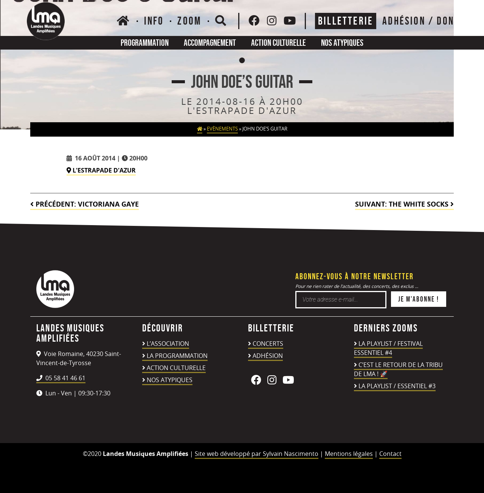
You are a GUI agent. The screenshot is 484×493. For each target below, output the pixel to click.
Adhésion (268, 355)
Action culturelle (278, 42)
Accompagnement (210, 42)
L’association (168, 343)
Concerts (268, 343)
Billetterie (345, 21)
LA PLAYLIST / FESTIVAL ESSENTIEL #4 (388, 348)
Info (154, 21)
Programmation (145, 42)
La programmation (177, 355)
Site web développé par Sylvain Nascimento (256, 453)
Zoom (189, 21)
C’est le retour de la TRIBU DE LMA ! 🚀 (398, 369)
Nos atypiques (342, 42)
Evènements (222, 129)
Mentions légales (349, 453)
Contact (390, 453)
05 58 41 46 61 (60, 378)
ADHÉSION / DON (418, 21)
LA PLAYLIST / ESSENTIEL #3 (397, 386)
